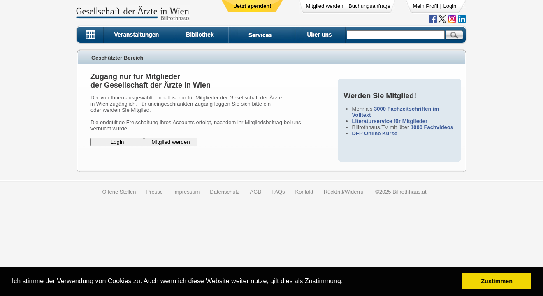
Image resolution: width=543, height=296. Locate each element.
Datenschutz (224, 192)
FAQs (278, 192)
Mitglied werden (324, 6)
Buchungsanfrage (369, 6)
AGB (255, 192)
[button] (346, 282)
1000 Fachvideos (432, 127)
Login (450, 6)
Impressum (186, 192)
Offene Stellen (119, 192)
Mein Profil (425, 6)
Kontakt (304, 192)
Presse (154, 192)
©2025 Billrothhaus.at (401, 192)
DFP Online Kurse (374, 133)
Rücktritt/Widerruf (344, 192)
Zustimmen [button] (497, 281)
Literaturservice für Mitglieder (390, 121)
